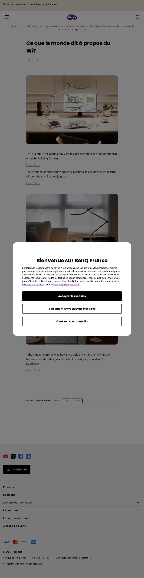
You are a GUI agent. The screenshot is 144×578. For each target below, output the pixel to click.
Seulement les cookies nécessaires (72, 309)
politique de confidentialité (66, 284)
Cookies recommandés (72, 321)
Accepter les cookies (72, 296)
